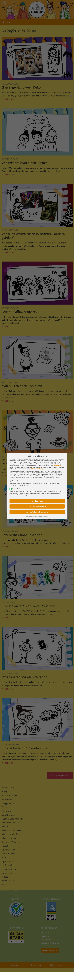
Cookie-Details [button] (29, 514)
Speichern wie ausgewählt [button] (37, 505)
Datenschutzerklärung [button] (37, 514)
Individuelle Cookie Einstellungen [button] (37, 510)
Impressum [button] (45, 514)
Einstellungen (57, 464)
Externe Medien (16, 487)
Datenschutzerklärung (37, 467)
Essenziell (14, 479)
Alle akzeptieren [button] (37, 499)
